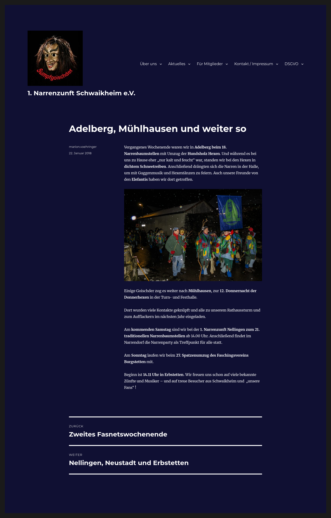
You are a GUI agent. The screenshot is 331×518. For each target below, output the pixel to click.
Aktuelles (176, 64)
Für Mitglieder (210, 64)
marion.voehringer (83, 146)
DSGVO (291, 64)
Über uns (148, 64)
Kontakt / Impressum (253, 64)
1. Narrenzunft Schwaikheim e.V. (81, 93)
